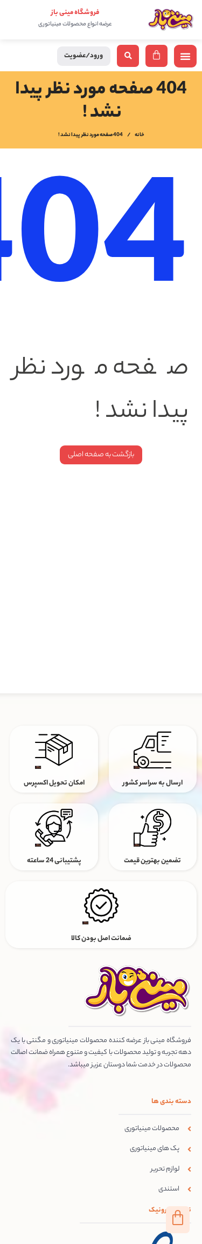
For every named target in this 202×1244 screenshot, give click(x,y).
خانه (139, 135)
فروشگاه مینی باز (75, 12)
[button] (185, 56)
